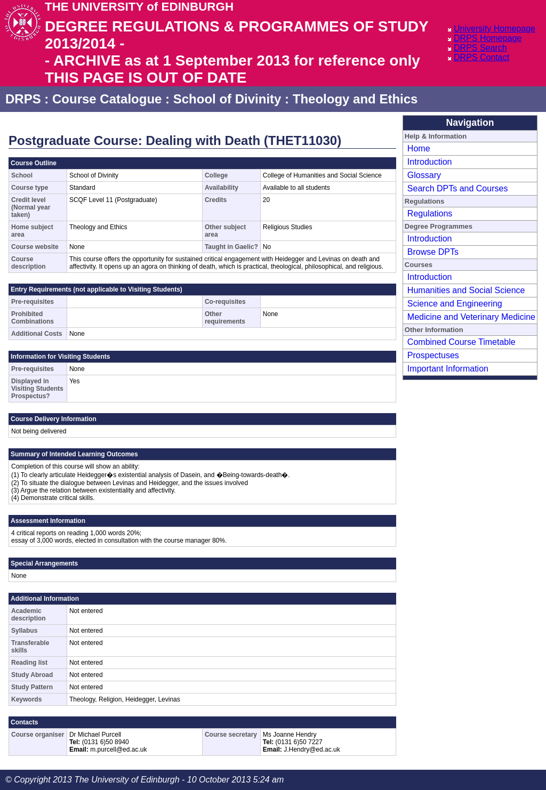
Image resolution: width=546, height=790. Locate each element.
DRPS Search (480, 47)
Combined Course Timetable (461, 341)
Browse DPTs (433, 251)
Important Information (447, 368)
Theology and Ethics (355, 99)
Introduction (429, 161)
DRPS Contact (481, 57)
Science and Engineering (454, 303)
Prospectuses (433, 355)
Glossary (424, 175)
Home (418, 148)
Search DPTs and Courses (457, 188)
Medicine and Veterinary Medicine (471, 316)
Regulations (430, 213)
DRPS (23, 99)
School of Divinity (227, 99)
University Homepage (494, 28)
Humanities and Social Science (466, 290)
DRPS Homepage (487, 38)
